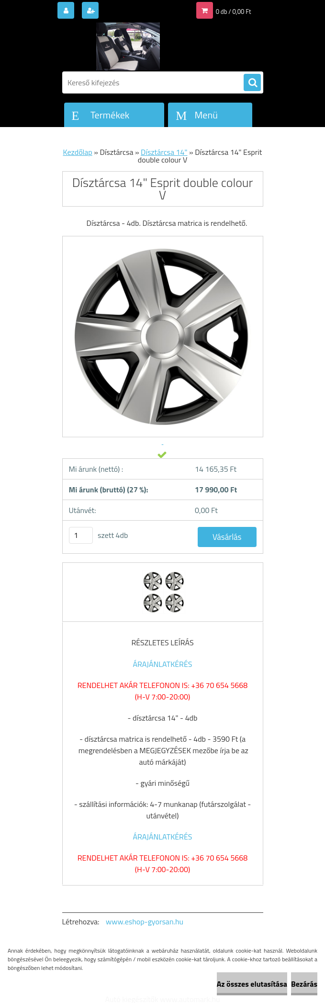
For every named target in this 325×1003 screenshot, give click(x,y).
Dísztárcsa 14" (164, 152)
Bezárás (304, 984)
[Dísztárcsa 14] (162, 571)
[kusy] (81, 535)
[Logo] (128, 46)
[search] (252, 83)
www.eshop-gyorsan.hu (144, 921)
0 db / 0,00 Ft (233, 11)
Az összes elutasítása (252, 984)
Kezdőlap (77, 152)
